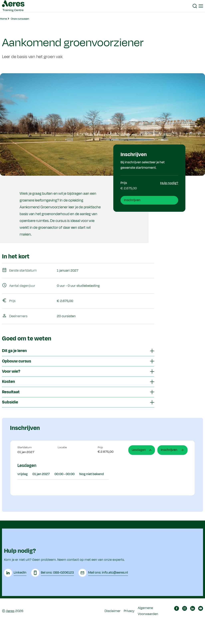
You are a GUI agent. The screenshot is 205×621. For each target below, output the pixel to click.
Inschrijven (132, 200)
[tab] (78, 351)
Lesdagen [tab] (142, 449)
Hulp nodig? (169, 183)
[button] (195, 6)
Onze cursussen (20, 19)
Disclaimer (113, 609)
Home (3, 19)
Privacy (129, 609)
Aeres (10, 609)
